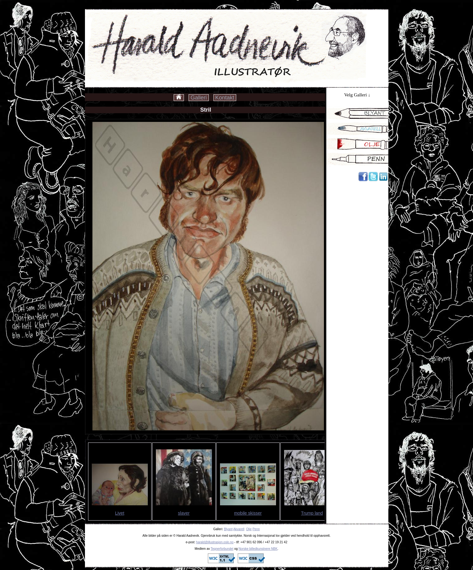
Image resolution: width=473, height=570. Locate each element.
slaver (184, 513)
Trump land (312, 513)
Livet (119, 513)
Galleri (198, 98)
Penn (256, 529)
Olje (249, 529)
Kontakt (225, 98)
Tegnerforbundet (222, 548)
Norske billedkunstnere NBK (258, 548)
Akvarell (239, 529)
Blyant (228, 529)
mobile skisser (248, 513)
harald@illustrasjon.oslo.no (214, 542)
